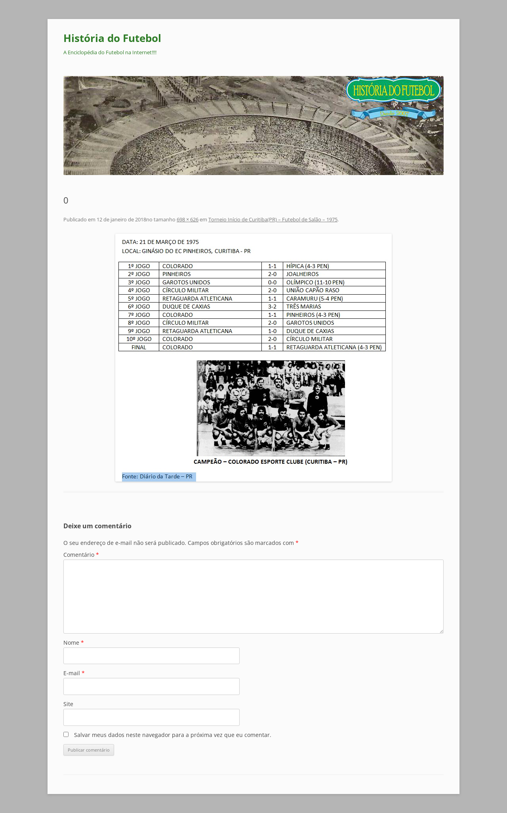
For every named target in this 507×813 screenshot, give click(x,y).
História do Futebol (112, 38)
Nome (73, 642)
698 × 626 (187, 219)
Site (68, 704)
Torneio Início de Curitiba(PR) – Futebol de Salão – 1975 (272, 219)
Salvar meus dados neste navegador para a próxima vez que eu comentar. (172, 735)
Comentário (81, 554)
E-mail (74, 673)
